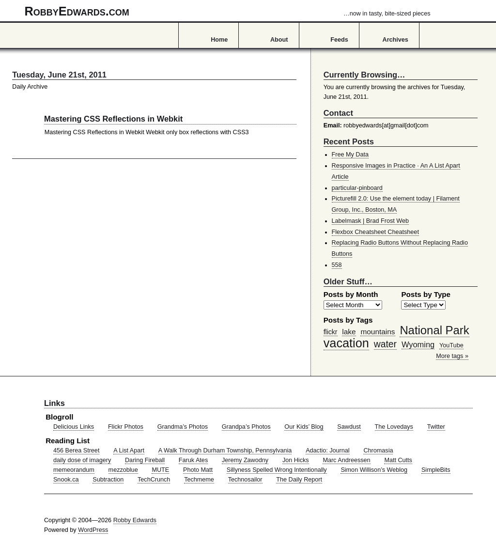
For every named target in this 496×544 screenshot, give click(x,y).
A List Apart (128, 450)
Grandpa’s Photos (246, 426)
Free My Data (350, 154)
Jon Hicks (295, 460)
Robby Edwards (134, 520)
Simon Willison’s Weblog (374, 469)
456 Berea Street (76, 450)
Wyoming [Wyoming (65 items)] (418, 344)
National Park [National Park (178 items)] (434, 330)
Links (54, 403)
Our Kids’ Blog (303, 426)
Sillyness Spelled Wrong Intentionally (277, 469)
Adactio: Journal (328, 450)
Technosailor (245, 479)
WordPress (93, 530)
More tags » (452, 356)
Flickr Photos (125, 426)
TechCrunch (154, 479)
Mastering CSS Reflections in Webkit (113, 118)
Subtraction (108, 479)
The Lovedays (394, 426)
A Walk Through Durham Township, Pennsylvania (225, 450)
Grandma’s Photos (182, 426)
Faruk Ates (193, 460)
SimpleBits (435, 469)
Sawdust (348, 426)
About (279, 39)
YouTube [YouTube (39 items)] (451, 345)
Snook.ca (66, 479)
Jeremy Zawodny (245, 460)
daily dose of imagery (82, 460)
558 (337, 265)
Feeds (339, 39)
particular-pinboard (357, 188)
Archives (395, 39)
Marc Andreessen (346, 460)
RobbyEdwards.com (228, 11)
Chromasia (378, 450)
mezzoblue (123, 469)
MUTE (160, 469)
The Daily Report (299, 479)
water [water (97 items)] (385, 344)
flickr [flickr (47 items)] (331, 332)
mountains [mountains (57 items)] (377, 331)
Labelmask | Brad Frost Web (370, 221)
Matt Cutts (398, 460)
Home (219, 39)
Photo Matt (198, 469)
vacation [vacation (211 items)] (346, 343)
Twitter (436, 426)
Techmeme (199, 479)
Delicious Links (73, 426)
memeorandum (73, 469)
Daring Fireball (145, 460)
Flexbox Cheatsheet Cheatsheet (375, 232)
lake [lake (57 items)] (349, 331)
